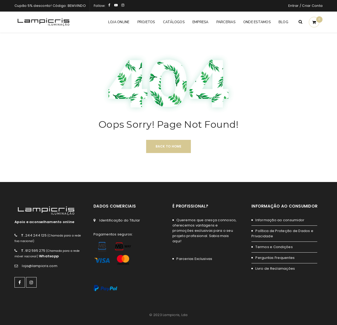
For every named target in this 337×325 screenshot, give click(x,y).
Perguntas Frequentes (275, 257)
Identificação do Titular (119, 220)
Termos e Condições (274, 246)
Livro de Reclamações (275, 268)
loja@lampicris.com (39, 265)
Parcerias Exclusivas (194, 258)
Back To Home (169, 146)
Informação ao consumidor (279, 220)
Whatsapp (49, 256)
